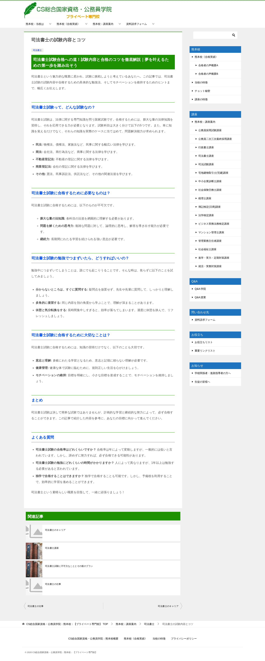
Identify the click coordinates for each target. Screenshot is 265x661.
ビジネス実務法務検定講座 (213, 223)
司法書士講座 (52, 548)
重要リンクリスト (205, 350)
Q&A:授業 (200, 297)
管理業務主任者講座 (210, 240)
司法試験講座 (206, 164)
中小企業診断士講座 (210, 181)
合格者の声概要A (208, 65)
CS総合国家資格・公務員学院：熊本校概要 (93, 638)
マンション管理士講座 (211, 232)
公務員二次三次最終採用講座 (215, 138)
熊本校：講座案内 (103, 23)
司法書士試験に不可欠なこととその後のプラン (69, 566)
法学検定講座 (206, 215)
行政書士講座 (206, 147)
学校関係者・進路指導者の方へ (213, 373)
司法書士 (37, 50)
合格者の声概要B (208, 73)
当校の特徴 (201, 82)
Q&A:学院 (200, 288)
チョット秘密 (202, 90)
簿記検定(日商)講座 (209, 206)
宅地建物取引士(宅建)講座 (213, 172)
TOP (67, 624)
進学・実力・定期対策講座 (213, 257)
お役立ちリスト (204, 342)
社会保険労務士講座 (210, 189)
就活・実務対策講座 (210, 266)
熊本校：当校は (35, 23)
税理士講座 (204, 198)
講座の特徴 (201, 99)
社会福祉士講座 (207, 249)
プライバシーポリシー (184, 638)
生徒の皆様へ (202, 381)
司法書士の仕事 (53, 584)
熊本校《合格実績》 (68, 23)
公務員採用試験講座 (210, 130)
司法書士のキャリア (55, 530)
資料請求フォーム (136, 23)
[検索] (215, 35)
